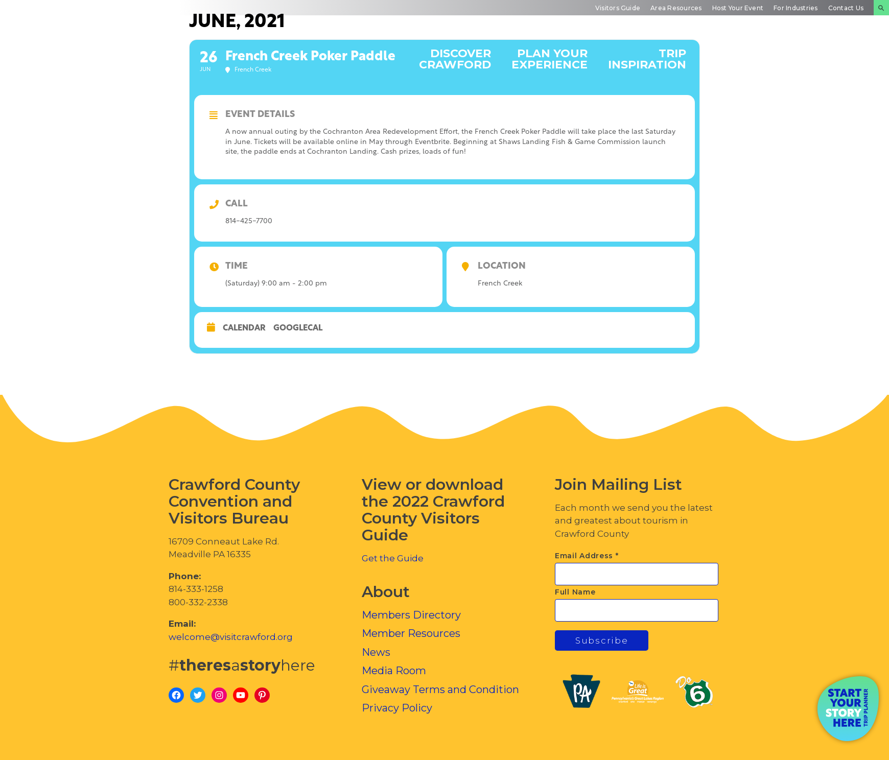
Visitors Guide (617, 8)
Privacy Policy (397, 708)
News (376, 652)
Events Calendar (740, 58)
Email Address (587, 555)
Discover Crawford (455, 58)
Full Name (575, 592)
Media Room (394, 670)
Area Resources (675, 8)
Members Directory (411, 615)
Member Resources (411, 633)
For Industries (795, 8)
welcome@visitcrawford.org (231, 637)
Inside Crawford (830, 58)
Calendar (244, 328)
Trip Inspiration (647, 58)
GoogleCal (297, 328)
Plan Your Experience (549, 58)
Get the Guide (393, 558)
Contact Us (845, 8)
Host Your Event (738, 8)
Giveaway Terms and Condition (440, 689)
